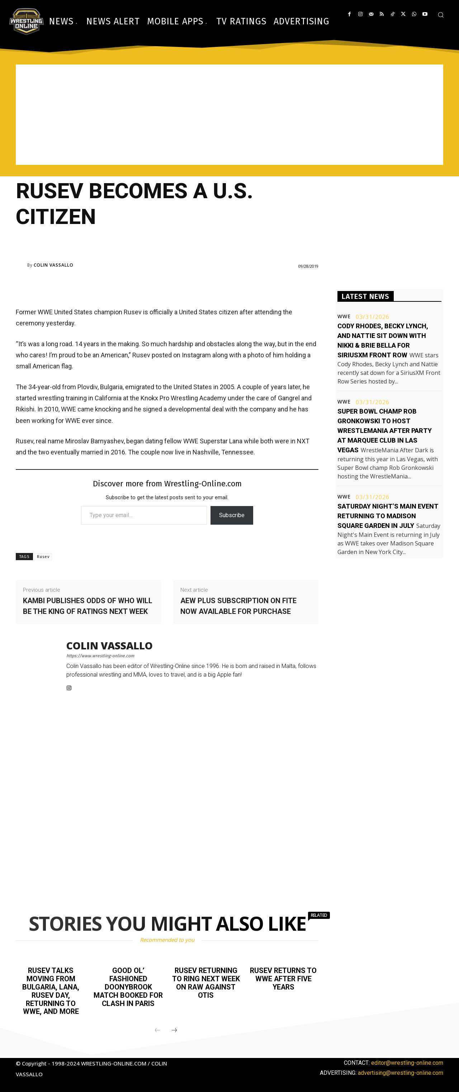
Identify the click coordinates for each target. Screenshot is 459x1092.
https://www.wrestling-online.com (100, 655)
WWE (344, 316)
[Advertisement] (229, 115)
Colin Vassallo (54, 265)
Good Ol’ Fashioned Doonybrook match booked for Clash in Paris (128, 986)
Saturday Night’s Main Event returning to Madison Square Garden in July (388, 515)
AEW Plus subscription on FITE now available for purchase (238, 606)
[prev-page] (157, 1029)
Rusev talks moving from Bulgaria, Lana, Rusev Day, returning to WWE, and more (51, 990)
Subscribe (232, 515)
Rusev (43, 556)
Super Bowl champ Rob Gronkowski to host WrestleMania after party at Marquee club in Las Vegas (384, 430)
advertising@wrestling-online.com (400, 1071)
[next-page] (174, 1029)
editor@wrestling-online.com (407, 1061)
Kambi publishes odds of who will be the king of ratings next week (87, 606)
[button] (440, 14)
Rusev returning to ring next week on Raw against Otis (206, 982)
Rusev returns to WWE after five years (283, 978)
